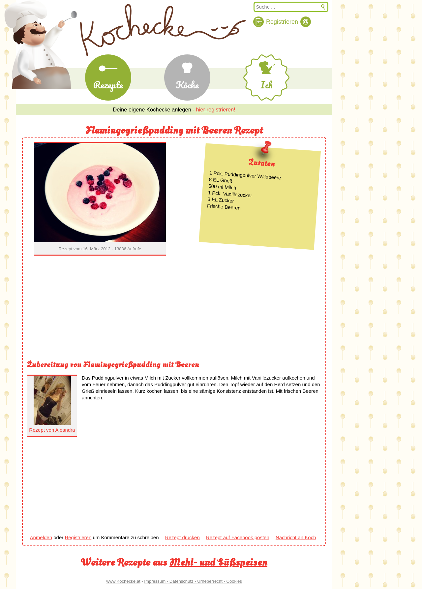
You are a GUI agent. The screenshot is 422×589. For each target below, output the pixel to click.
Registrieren (78, 537)
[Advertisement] (174, 309)
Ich (266, 84)
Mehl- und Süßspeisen (218, 562)
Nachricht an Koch (296, 537)
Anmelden (41, 537)
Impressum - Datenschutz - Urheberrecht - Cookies (193, 581)
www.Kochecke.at (123, 581)
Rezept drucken (182, 537)
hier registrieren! (215, 109)
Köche (187, 84)
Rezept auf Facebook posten (237, 537)
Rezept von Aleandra (52, 430)
